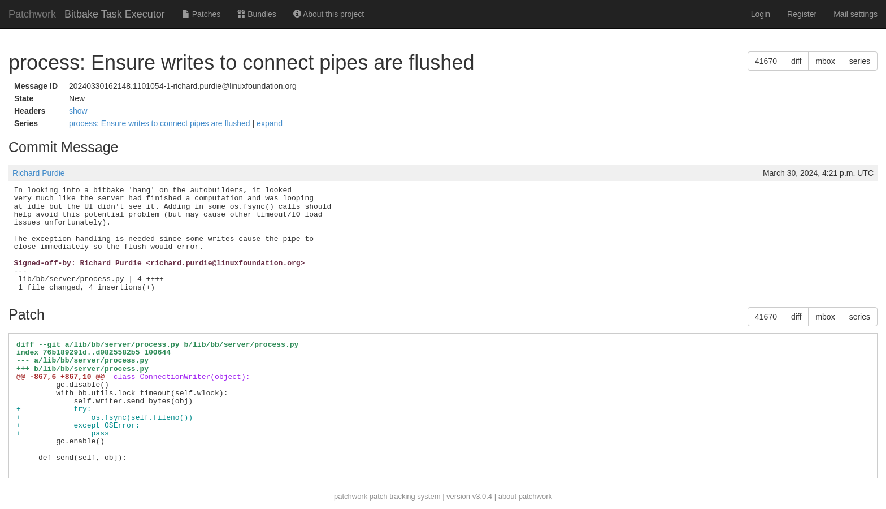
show (78, 110)
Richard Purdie (38, 173)
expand (270, 123)
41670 (766, 61)
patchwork (350, 496)
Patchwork (32, 14)
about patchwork (525, 496)
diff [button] (796, 61)
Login (760, 14)
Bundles (256, 14)
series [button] (859, 61)
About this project (328, 14)
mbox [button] (825, 61)
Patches (201, 14)
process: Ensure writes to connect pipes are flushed (161, 123)
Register (801, 14)
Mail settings (855, 14)
